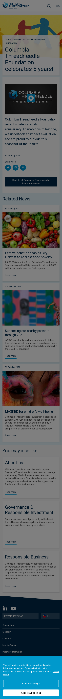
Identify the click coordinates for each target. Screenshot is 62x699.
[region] (31, 677)
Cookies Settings (31, 683)
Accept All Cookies (31, 693)
